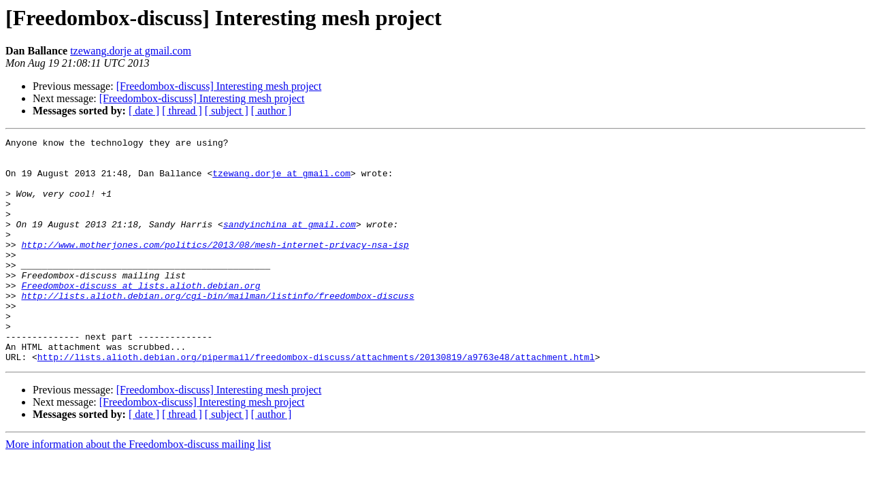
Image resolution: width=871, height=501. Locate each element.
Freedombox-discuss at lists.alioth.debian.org (140, 316)
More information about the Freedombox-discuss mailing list (138, 489)
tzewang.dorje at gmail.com (130, 50)
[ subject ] (226, 110)
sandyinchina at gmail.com (289, 242)
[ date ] (144, 110)
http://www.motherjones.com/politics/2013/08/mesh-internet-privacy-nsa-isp (214, 267)
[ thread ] (182, 110)
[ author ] (271, 110)
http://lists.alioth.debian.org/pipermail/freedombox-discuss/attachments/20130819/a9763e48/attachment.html (316, 401)
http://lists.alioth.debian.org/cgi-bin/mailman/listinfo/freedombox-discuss (217, 328)
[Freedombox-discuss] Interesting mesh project (219, 86)
